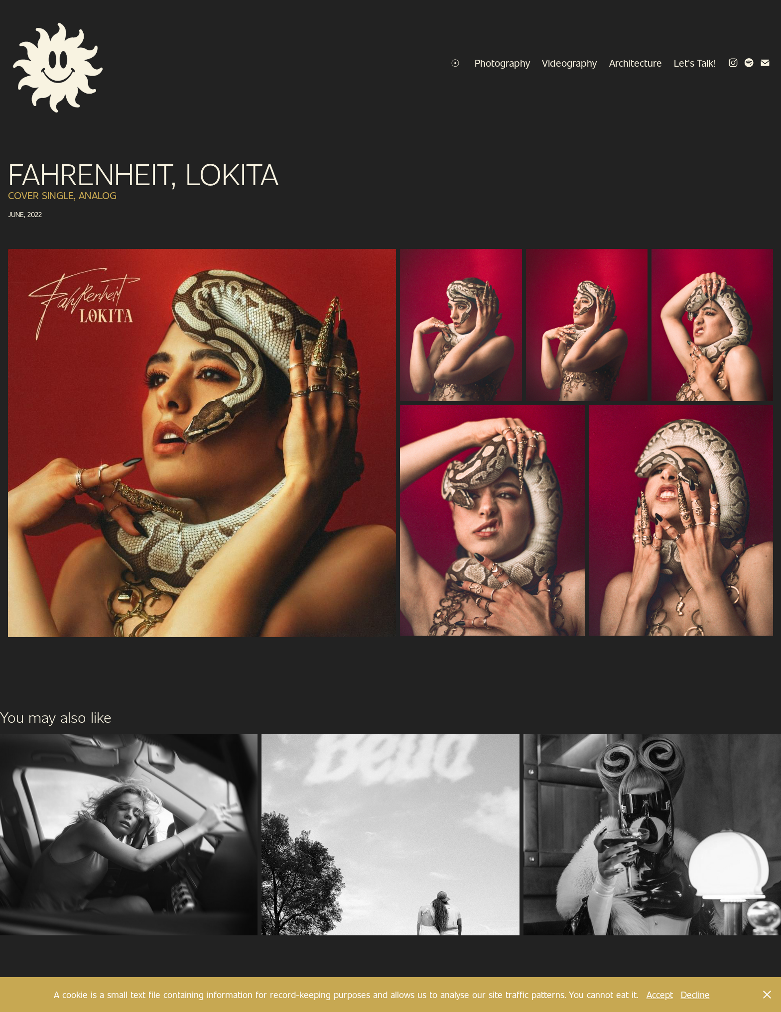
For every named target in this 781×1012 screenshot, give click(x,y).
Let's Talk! (694, 62)
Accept (660, 995)
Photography (502, 62)
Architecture (635, 62)
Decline (695, 995)
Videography (569, 62)
